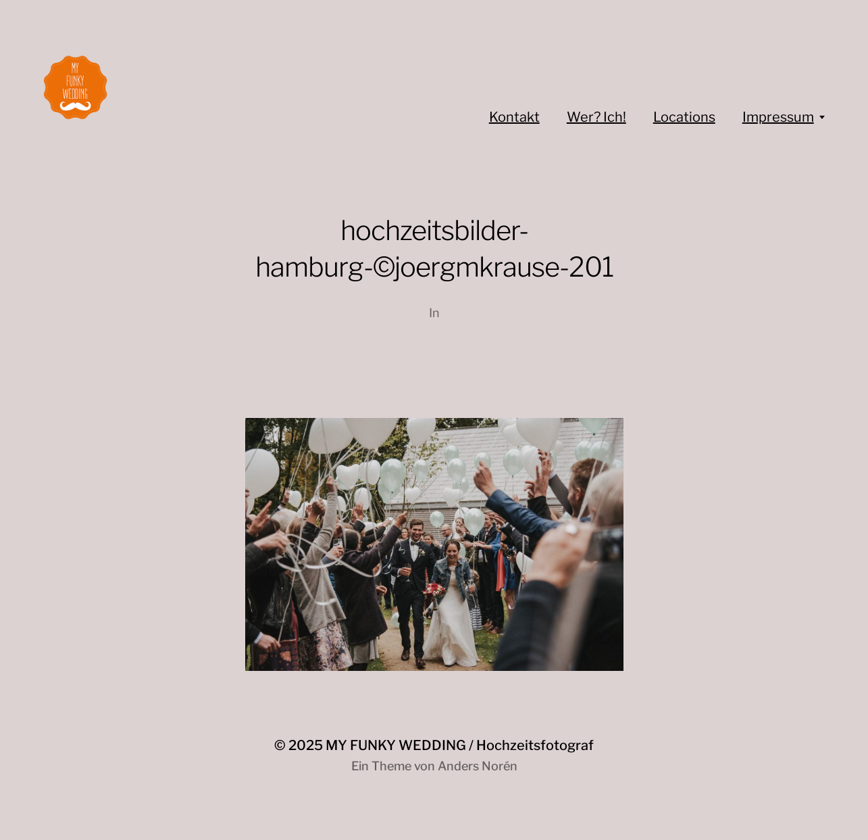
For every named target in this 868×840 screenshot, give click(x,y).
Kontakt (514, 117)
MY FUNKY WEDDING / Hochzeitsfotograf (460, 745)
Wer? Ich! (596, 117)
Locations (684, 117)
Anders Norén (477, 766)
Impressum (778, 117)
